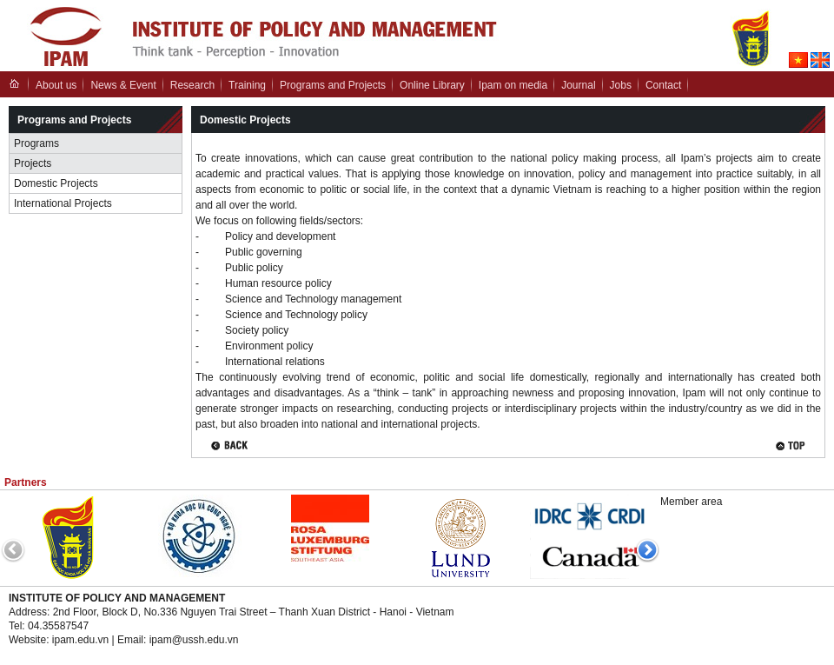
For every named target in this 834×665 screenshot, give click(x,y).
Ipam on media (513, 85)
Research (192, 85)
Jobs (621, 85)
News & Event (123, 85)
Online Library (432, 85)
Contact (663, 85)
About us (56, 85)
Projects (32, 163)
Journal (578, 85)
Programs (36, 143)
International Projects (63, 203)
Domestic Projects (56, 183)
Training (247, 85)
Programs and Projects (333, 85)
